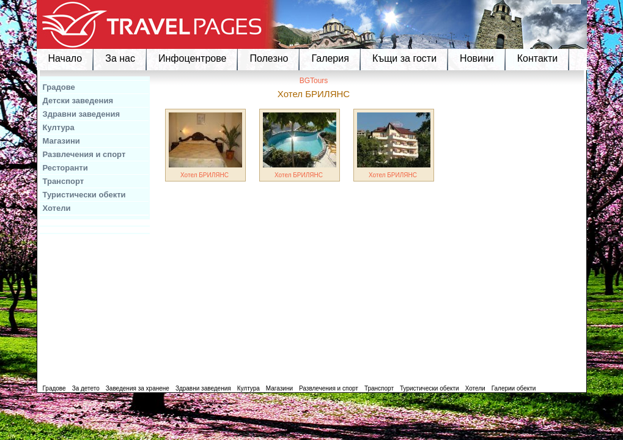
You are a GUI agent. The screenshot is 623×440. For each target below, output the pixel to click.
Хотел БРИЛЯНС (204, 175)
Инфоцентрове (192, 58)
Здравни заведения (81, 114)
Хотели (57, 208)
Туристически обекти (84, 194)
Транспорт (63, 181)
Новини (477, 58)
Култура (59, 127)
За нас (120, 58)
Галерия (329, 58)
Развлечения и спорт (84, 154)
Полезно (268, 58)
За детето (86, 388)
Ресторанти (65, 167)
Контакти (537, 58)
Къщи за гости (404, 58)
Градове (59, 87)
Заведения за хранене (137, 388)
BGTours (314, 80)
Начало (65, 58)
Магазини (61, 140)
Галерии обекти (514, 388)
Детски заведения (78, 100)
